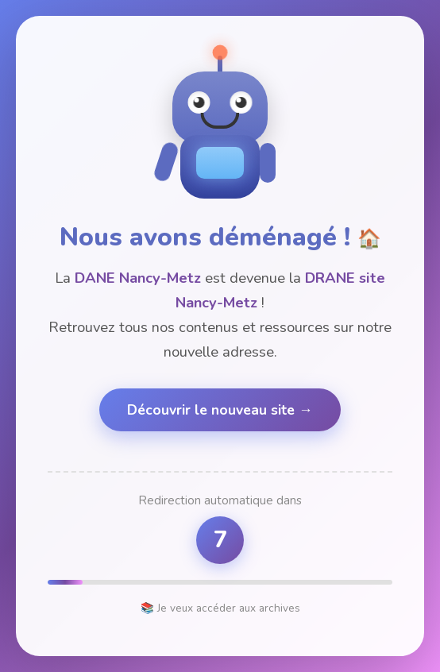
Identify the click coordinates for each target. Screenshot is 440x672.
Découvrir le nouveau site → (220, 409)
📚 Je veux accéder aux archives (220, 608)
